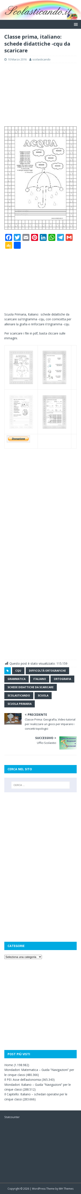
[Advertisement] (40, 94)
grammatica (16, 679)
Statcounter (12, 1117)
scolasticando (41, 59)
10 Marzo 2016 (17, 59)
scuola (43, 695)
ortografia (62, 679)
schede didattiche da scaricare (31, 687)
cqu (18, 670)
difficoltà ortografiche (47, 670)
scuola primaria (20, 704)
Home (8, 1065)
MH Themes (66, 1189)
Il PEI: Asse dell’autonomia (22, 1079)
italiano (39, 679)
